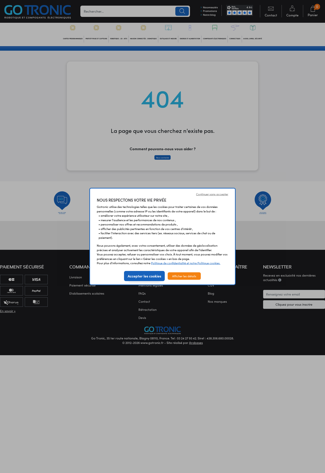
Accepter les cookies (144, 275)
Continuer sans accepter (212, 194)
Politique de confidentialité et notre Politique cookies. (185, 263)
